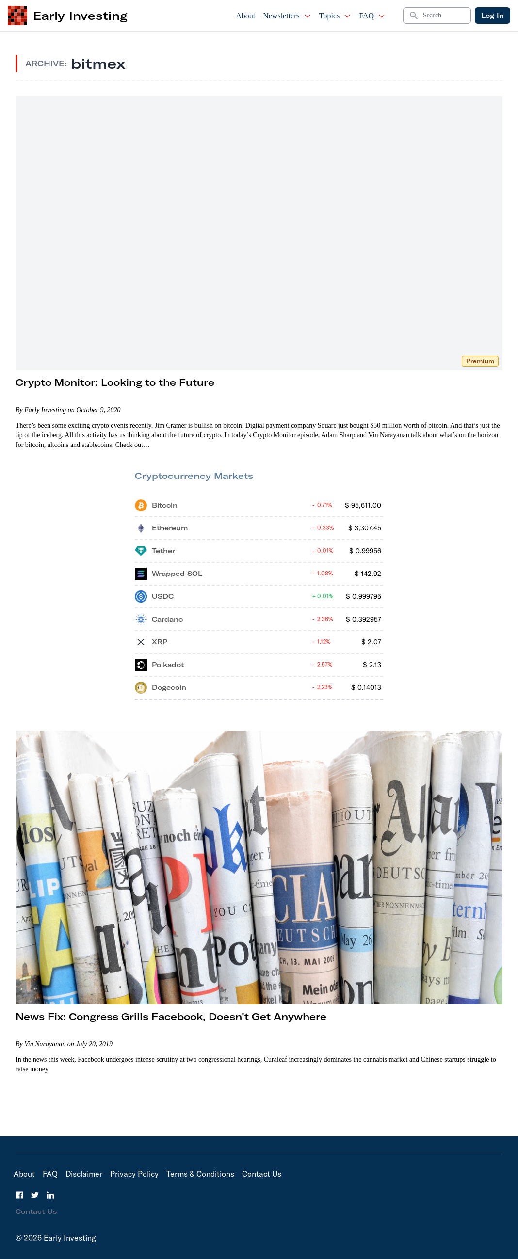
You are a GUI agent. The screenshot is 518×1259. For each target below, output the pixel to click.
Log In (492, 15)
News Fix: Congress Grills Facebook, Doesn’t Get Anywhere (171, 1016)
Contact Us (261, 1174)
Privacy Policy (134, 1174)
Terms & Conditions (200, 1174)
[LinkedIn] (50, 1195)
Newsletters (287, 16)
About (245, 16)
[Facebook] (19, 1195)
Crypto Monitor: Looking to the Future (115, 382)
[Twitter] (35, 1195)
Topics (335, 16)
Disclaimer (83, 1174)
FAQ (372, 16)
